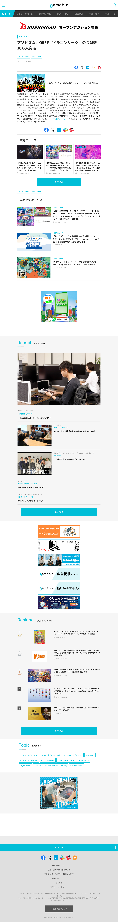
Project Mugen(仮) (47, 760)
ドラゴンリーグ (23, 56)
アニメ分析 (110, 13)
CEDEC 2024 (90, 755)
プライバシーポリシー (59, 887)
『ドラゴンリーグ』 (58, 118)
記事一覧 (6, 13)
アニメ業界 (94, 13)
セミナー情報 (63, 13)
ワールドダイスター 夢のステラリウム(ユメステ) (50, 766)
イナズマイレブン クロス (28, 755)
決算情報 (79, 13)
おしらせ (59, 882)
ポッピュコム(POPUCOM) (29, 760)
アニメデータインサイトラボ (50, 755)
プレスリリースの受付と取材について (59, 874)
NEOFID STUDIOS (76, 766)
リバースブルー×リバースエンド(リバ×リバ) (73, 760)
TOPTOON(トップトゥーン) (72, 755)
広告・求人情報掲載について (59, 869)
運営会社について (59, 865)
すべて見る (59, 181)
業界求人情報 (45, 13)
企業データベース (24, 13)
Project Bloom (25, 766)
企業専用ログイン (59, 909)
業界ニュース (24, 36)
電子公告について (59, 878)
